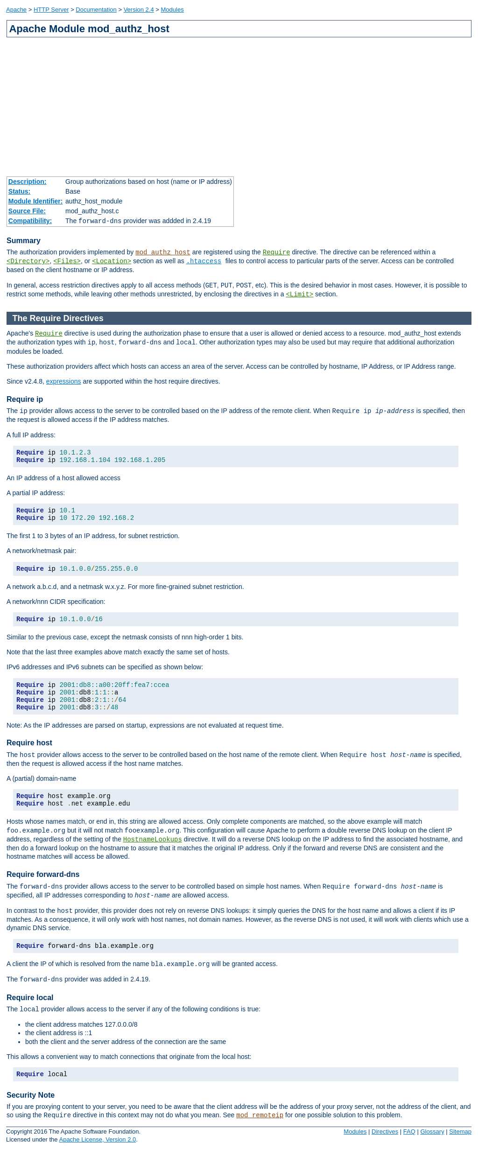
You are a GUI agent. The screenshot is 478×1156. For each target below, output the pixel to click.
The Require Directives (58, 318)
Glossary (432, 1131)
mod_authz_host (162, 252)
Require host (29, 743)
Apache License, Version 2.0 (97, 1139)
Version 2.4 (139, 9)
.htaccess (204, 261)
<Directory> (28, 261)
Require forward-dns (43, 874)
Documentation (96, 9)
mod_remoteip (259, 1115)
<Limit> (299, 294)
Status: (19, 191)
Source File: (27, 211)
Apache (16, 9)
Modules (172, 9)
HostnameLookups (152, 839)
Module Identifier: (35, 201)
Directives (385, 1131)
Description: (27, 181)
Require (276, 252)
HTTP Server (51, 9)
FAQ (409, 1131)
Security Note (31, 1095)
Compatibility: (30, 220)
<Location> (111, 261)
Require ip (25, 399)
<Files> (67, 261)
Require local (30, 998)
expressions (63, 381)
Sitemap (460, 1131)
